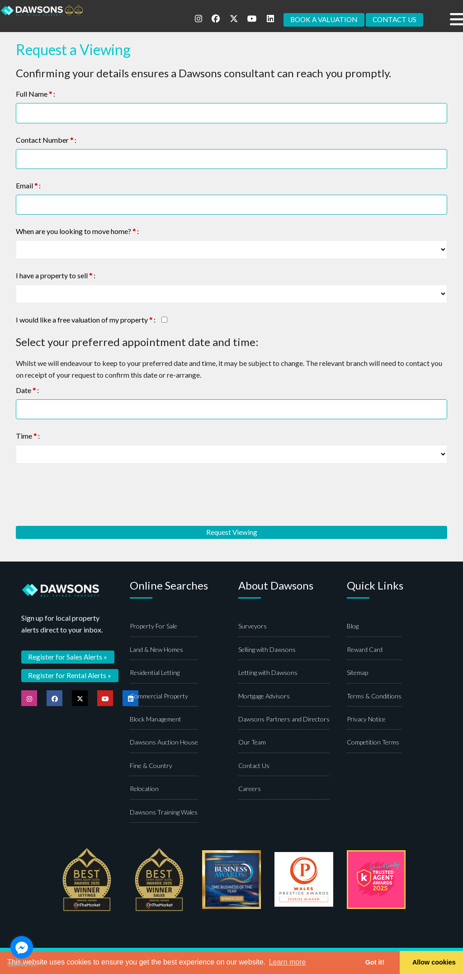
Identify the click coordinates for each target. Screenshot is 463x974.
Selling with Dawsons (267, 650)
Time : (28, 435)
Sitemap (357, 673)
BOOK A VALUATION (318, 19)
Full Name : (35, 93)
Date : (27, 390)
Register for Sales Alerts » (68, 657)
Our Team (252, 743)
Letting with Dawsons (268, 673)
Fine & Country (151, 766)
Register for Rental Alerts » (70, 675)
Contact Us (253, 766)
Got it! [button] (374, 962)
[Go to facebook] (21, 947)
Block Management (155, 719)
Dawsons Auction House (164, 743)
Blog (353, 627)
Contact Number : (46, 140)
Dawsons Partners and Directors (284, 719)
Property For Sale (153, 627)
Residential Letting (155, 673)
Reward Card (365, 650)
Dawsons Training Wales (164, 812)
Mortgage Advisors (264, 696)
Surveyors (252, 627)
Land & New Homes (156, 650)
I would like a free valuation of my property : (86, 320)
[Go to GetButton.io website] (21, 965)
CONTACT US (392, 19)
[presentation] (84, 494)
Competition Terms (373, 743)
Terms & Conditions (374, 696)
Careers (249, 789)
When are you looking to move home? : (77, 231)
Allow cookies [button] (434, 962)
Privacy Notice (366, 719)
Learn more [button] (287, 962)
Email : (28, 185)
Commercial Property (159, 696)
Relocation (144, 789)
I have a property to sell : (55, 276)
